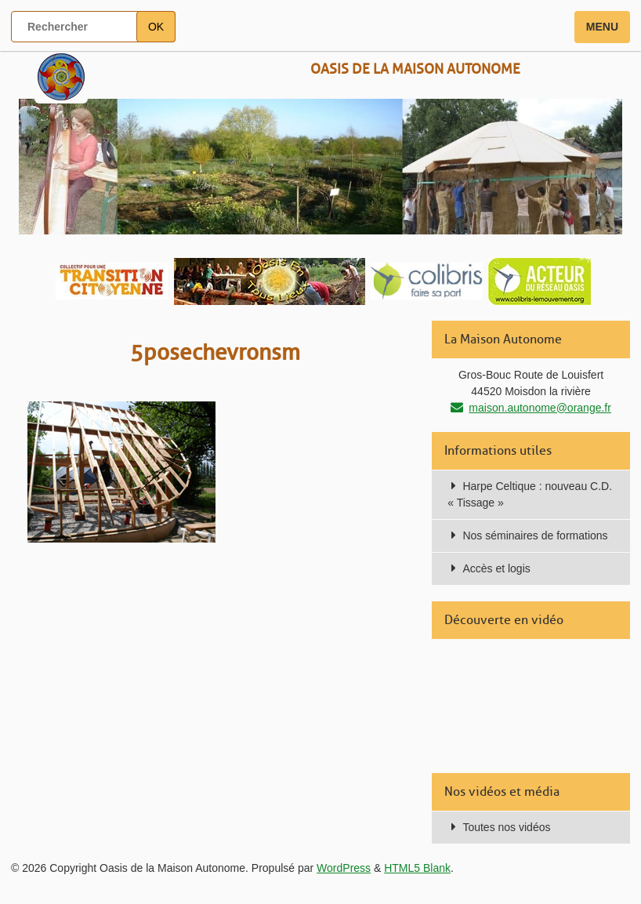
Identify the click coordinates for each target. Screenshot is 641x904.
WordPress (344, 868)
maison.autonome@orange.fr (540, 407)
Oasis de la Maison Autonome (415, 69)
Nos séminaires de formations (534, 535)
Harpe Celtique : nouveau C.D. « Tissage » (529, 494)
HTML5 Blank (417, 868)
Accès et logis (496, 568)
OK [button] (156, 26)
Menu (602, 26)
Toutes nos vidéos (506, 827)
